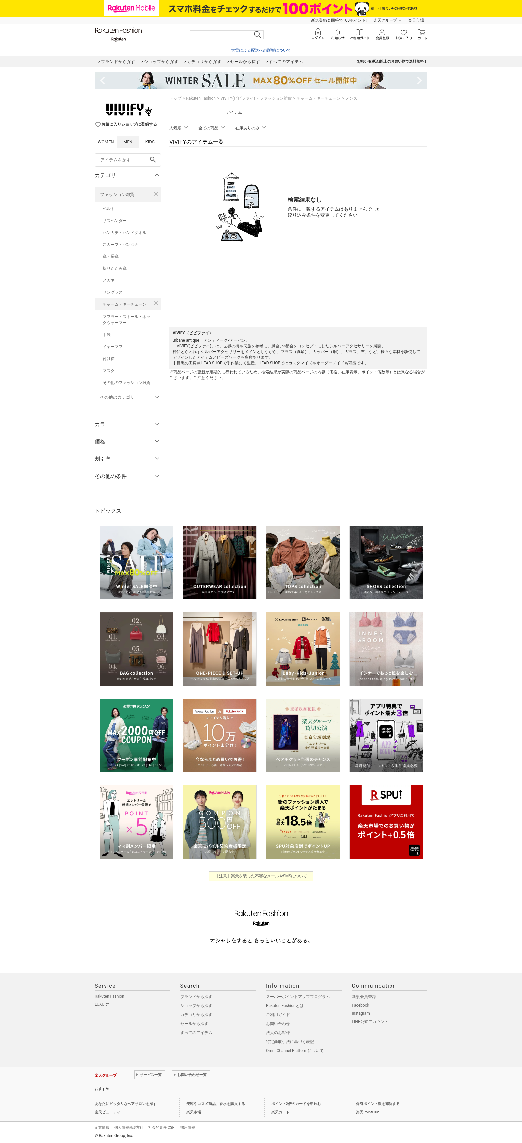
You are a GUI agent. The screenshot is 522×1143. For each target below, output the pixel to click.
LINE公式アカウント (370, 1021)
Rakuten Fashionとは (285, 1005)
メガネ (109, 280)
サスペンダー (115, 220)
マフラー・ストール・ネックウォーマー (126, 319)
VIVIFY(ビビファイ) (237, 98)
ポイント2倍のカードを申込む (296, 1104)
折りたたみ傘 (115, 268)
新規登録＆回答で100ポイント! (339, 20)
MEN (127, 141)
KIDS (150, 141)
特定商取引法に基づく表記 (290, 1041)
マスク (109, 370)
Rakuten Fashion (201, 98)
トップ (175, 98)
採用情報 (187, 1127)
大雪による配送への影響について (261, 50)
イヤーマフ (113, 346)
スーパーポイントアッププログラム (298, 996)
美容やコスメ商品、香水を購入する (215, 1104)
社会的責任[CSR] (161, 1127)
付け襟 (109, 358)
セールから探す (194, 1023)
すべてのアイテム (196, 1032)
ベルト (109, 208)
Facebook (360, 1005)
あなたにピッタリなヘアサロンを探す (126, 1104)
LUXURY (102, 1004)
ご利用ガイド (278, 1014)
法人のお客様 (278, 1032)
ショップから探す (196, 1005)
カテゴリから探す (196, 1014)
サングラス (113, 292)
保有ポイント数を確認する (378, 1104)
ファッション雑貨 (117, 194)
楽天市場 (416, 20)
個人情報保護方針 (128, 1127)
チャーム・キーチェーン (124, 304)
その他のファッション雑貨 (126, 382)
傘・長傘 (111, 256)
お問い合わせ (278, 1023)
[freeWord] (128, 160)
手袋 (107, 334)
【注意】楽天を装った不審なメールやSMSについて (261, 876)
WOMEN (106, 141)
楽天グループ (385, 20)
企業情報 (102, 1127)
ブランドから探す (196, 996)
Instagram (361, 1013)
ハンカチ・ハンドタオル (124, 232)
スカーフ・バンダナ (120, 244)
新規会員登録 (364, 996)
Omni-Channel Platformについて (295, 1050)
